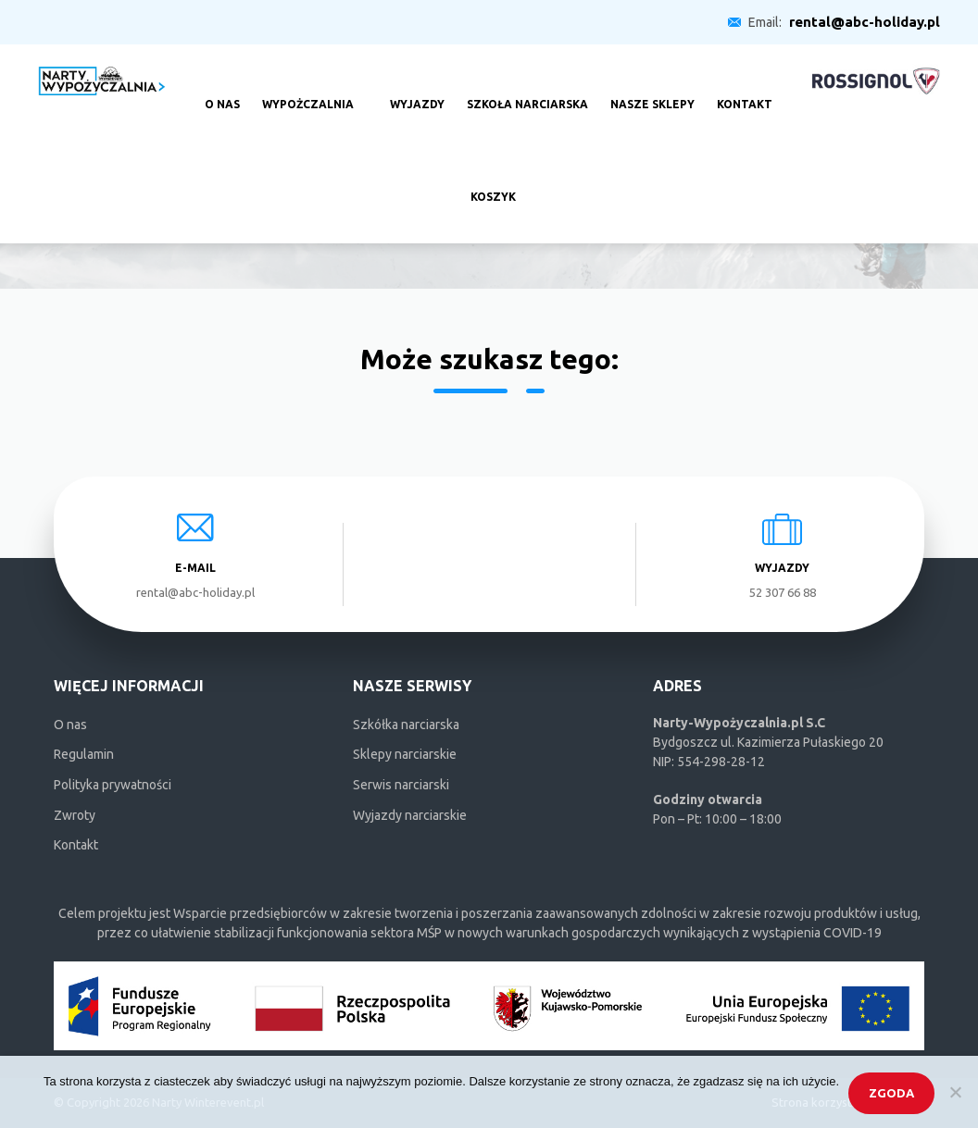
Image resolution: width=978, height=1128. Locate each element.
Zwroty (74, 815)
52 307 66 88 (782, 592)
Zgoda (891, 1092)
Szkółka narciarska (406, 724)
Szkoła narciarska (527, 90)
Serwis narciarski (401, 784)
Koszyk (493, 183)
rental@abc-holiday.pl (864, 22)
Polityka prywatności (112, 784)
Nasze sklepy (652, 90)
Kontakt (744, 90)
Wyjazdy (417, 90)
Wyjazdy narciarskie (410, 815)
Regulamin (84, 754)
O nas (222, 90)
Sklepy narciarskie (405, 754)
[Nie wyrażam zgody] (955, 1092)
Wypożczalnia (308, 90)
